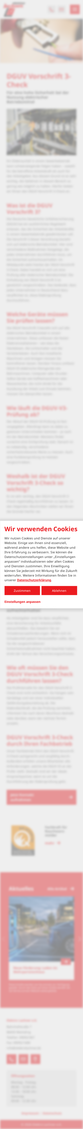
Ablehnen (59, 590)
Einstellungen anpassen (22, 602)
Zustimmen (22, 590)
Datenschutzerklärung (34, 580)
